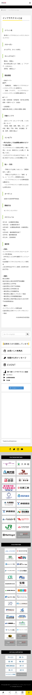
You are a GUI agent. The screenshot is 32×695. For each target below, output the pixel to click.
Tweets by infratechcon (9, 441)
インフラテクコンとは (13, 10)
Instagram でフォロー (16, 388)
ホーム (3, 692)
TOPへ (29, 692)
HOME (4, 10)
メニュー (16, 692)
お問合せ (22, 692)
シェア (9, 692)
